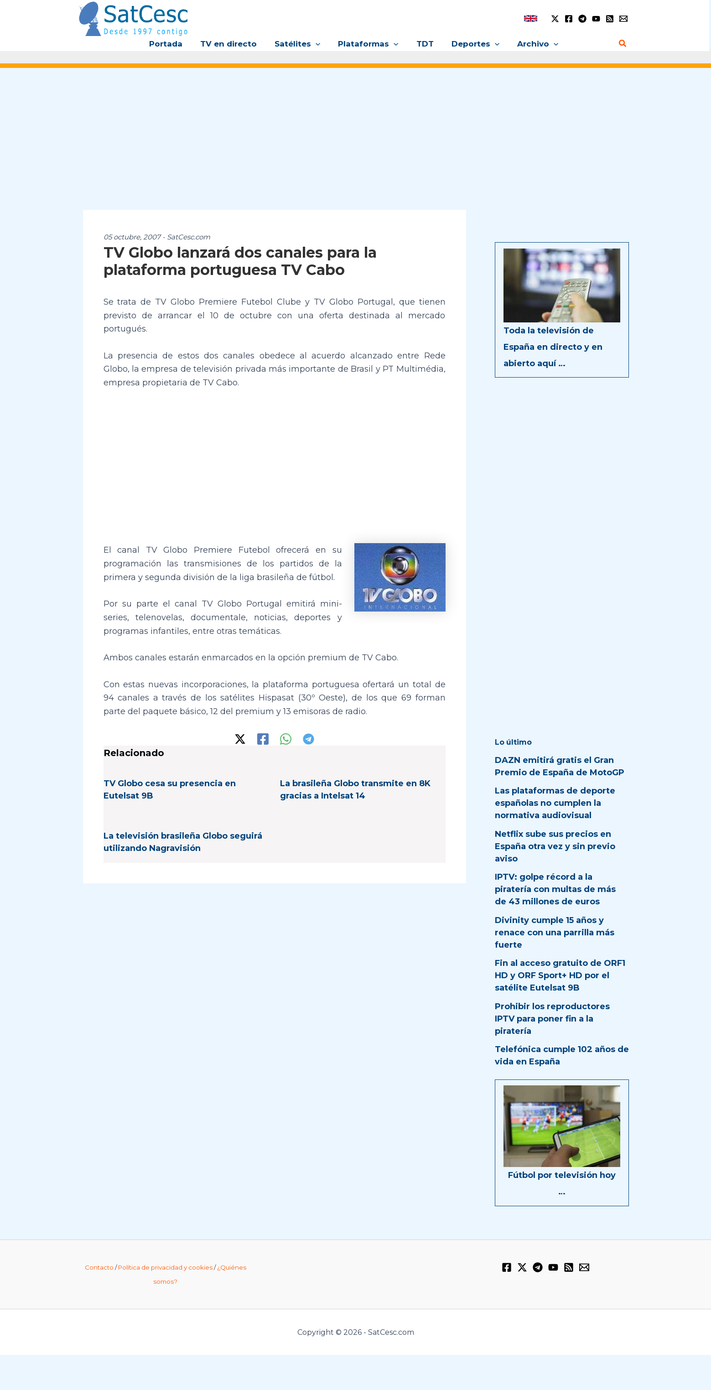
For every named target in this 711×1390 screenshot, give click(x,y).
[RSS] (610, 19)
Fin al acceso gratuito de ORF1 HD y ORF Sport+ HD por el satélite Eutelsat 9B (560, 975)
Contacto (99, 1267)
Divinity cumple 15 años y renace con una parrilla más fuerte (554, 932)
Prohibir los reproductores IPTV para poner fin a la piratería (552, 1018)
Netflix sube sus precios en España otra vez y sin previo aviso (555, 846)
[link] (530, 18)
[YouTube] (596, 19)
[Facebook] (569, 19)
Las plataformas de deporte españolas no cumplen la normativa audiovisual (555, 803)
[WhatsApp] (285, 739)
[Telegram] (582, 19)
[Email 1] (623, 19)
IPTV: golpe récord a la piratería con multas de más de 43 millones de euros (555, 889)
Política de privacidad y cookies (165, 1267)
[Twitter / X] (555, 19)
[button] (317, 44)
